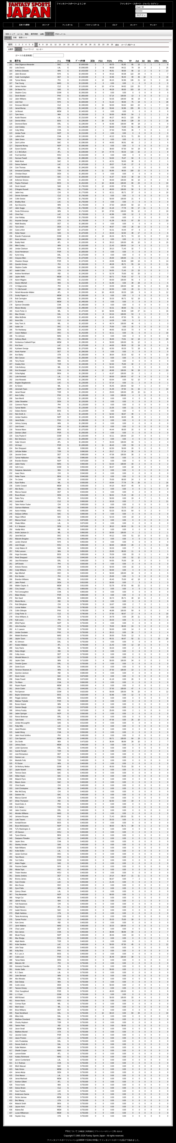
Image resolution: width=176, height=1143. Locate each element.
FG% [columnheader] (109, 61)
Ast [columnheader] (137, 61)
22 (99, 45)
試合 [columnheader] (93, 61)
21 (95, 45)
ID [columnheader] (11, 61)
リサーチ (49, 34)
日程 (14, 37)
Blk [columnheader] (149, 61)
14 (64, 45)
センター (39, 49)
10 (47, 45)
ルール (20, 34)
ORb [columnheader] (156, 61)
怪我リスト (23, 37)
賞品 (26, 34)
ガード (18, 49)
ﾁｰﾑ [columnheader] (59, 61)
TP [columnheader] (130, 61)
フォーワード (28, 49)
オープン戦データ (128, 45)
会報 (42, 34)
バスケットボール (92, 25)
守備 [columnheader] (68, 61)
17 (77, 45)
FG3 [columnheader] (101, 61)
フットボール (67, 25)
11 (51, 45)
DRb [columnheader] (165, 61)
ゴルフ (114, 25)
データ (8, 37)
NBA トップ (10, 34)
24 (108, 45)
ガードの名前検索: (36, 55)
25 (112, 45)
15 (68, 45)
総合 (117, 45)
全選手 (10, 49)
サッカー (153, 25)
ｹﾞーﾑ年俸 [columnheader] (80, 61)
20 (90, 45)
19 (86, 45)
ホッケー (133, 25)
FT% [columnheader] (120, 61)
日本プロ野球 (24, 25)
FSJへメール (60, 34)
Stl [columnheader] (143, 61)
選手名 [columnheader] (18, 61)
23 (103, 45)
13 (60, 45)
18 (81, 45)
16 (73, 45)
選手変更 (34, 34)
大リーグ (45, 25)
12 (55, 45)
